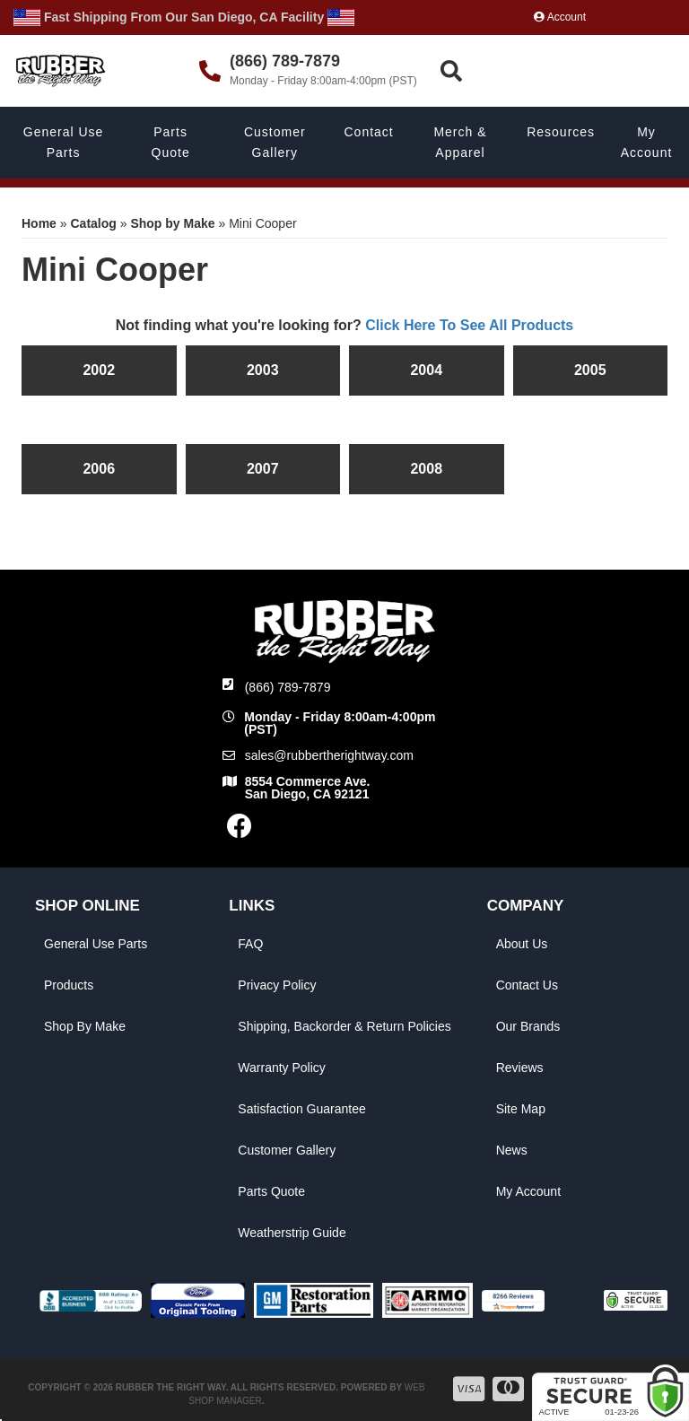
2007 (263, 468)
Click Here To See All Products (469, 325)
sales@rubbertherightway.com (329, 755)
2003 (263, 370)
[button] (562, 71)
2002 (99, 370)
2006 (99, 468)
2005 (590, 370)
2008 (426, 468)
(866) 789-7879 (288, 687)
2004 (426, 370)
